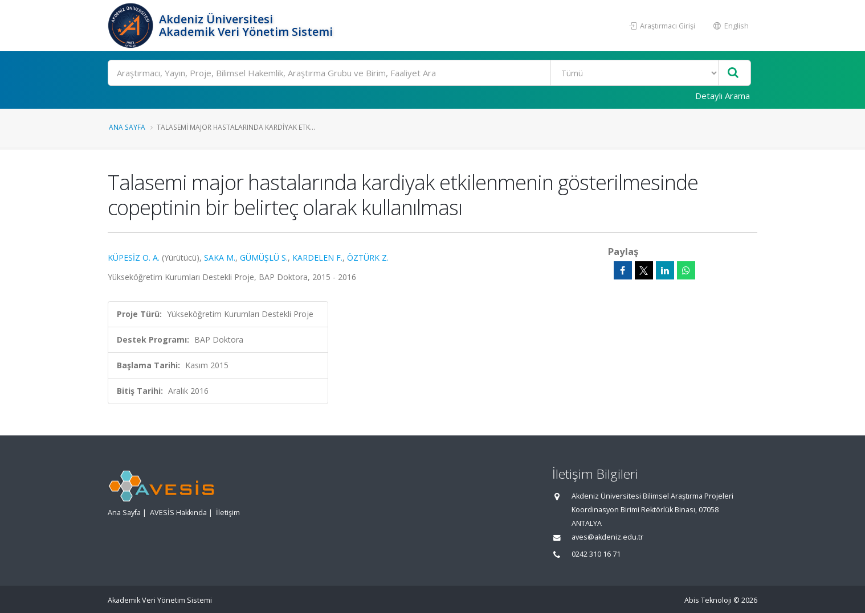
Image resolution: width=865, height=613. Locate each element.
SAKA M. (219, 257)
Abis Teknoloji (708, 600)
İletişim (228, 512)
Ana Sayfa (127, 126)
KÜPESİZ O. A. (134, 257)
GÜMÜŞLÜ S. (264, 257)
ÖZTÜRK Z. (368, 257)
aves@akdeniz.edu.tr (607, 537)
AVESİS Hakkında (178, 512)
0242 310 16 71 (596, 554)
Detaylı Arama (722, 95)
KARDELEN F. (317, 257)
